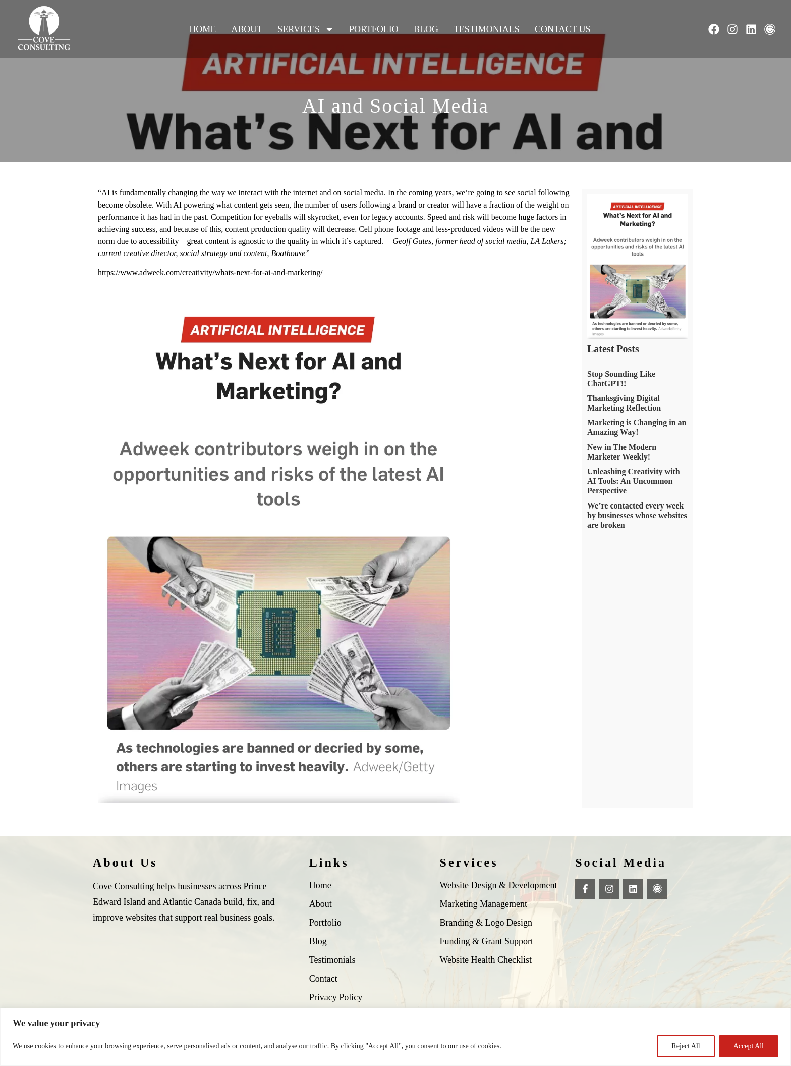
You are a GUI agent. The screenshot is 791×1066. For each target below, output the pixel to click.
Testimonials (487, 29)
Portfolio (374, 29)
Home (202, 29)
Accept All (748, 1046)
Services (305, 29)
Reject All (685, 1046)
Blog (426, 29)
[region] (395, 1037)
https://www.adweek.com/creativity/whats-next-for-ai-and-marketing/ (210, 272)
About (246, 29)
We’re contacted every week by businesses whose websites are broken (637, 515)
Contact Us (563, 29)
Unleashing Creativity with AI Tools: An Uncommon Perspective (633, 481)
